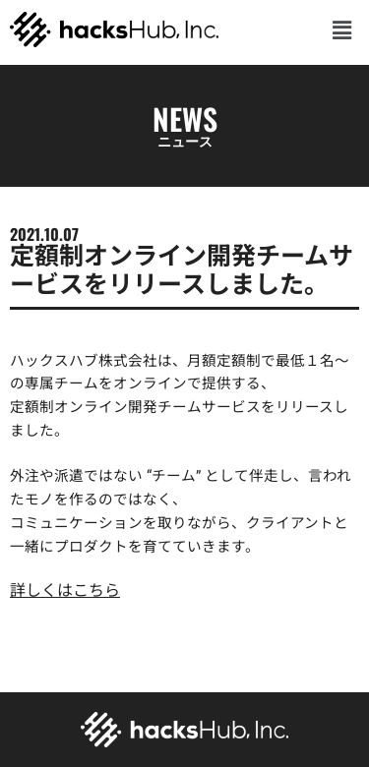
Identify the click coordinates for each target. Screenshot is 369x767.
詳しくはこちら (65, 590)
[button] (342, 29)
